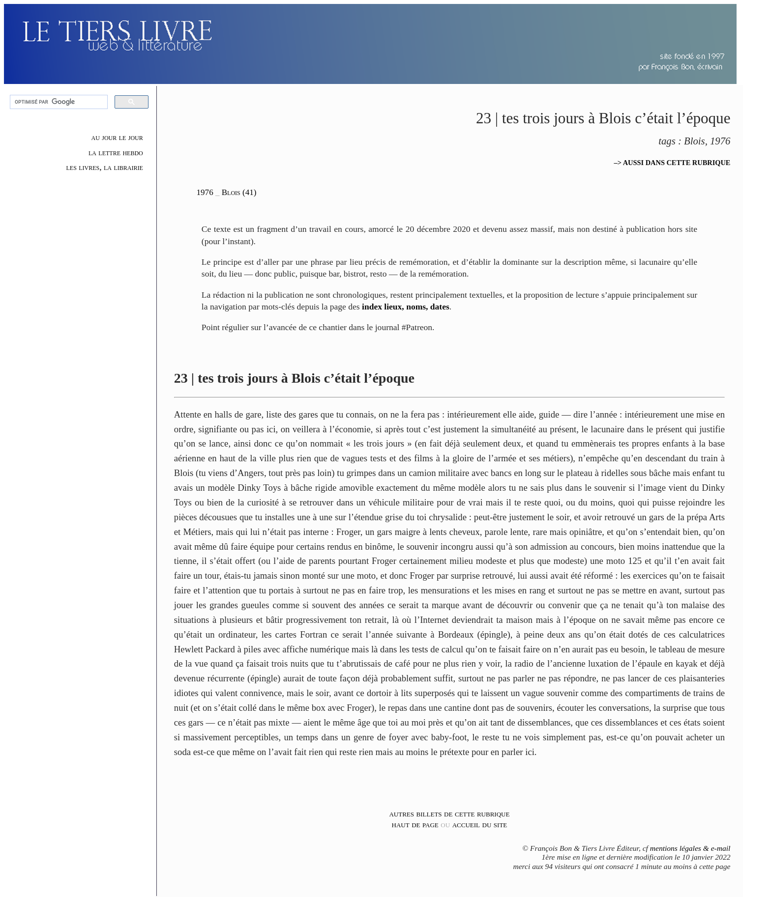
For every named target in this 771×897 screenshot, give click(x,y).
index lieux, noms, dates (405, 306)
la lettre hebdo (116, 152)
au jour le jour (117, 137)
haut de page (415, 824)
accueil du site (479, 824)
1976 (205, 192)
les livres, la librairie (104, 167)
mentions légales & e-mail (690, 848)
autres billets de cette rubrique (449, 813)
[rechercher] (58, 102)
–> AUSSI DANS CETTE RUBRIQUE (672, 163)
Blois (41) (239, 192)
